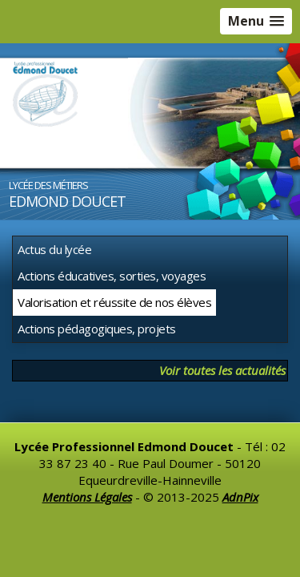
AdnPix (240, 497)
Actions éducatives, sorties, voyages (112, 276)
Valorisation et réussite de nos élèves (114, 302)
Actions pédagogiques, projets (97, 329)
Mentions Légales (87, 497)
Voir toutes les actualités (222, 370)
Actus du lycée (54, 249)
